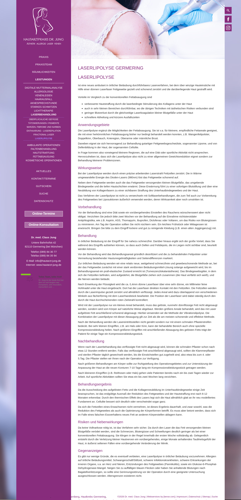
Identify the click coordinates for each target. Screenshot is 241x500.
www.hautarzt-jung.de (48, 264)
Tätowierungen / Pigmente (43, 123)
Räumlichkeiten (43, 71)
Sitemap (206, 496)
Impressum (182, 496)
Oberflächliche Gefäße (43, 119)
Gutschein (43, 186)
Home (81, 57)
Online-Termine (43, 213)
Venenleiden (43, 95)
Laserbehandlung (43, 114)
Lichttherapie (43, 110)
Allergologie (43, 91)
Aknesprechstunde (43, 103)
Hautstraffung (44, 152)
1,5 (29, 279)
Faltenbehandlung (44, 149)
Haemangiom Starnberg (65, 496)
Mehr (57, 287)
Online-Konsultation (44, 224)
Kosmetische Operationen (44, 160)
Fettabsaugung (43, 156)
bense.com (169, 496)
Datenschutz (43, 201)
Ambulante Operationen (43, 145)
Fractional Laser (43, 134)
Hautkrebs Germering (93, 496)
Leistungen (43, 79)
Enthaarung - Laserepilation (44, 131)
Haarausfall (43, 99)
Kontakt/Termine (43, 178)
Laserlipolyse (43, 138)
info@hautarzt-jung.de (48, 260)
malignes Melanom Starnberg (33, 496)
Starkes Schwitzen (44, 106)
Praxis (43, 56)
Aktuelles (43, 171)
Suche (43, 193)
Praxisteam (43, 64)
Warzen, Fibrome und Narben (44, 127)
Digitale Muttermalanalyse (44, 87)
